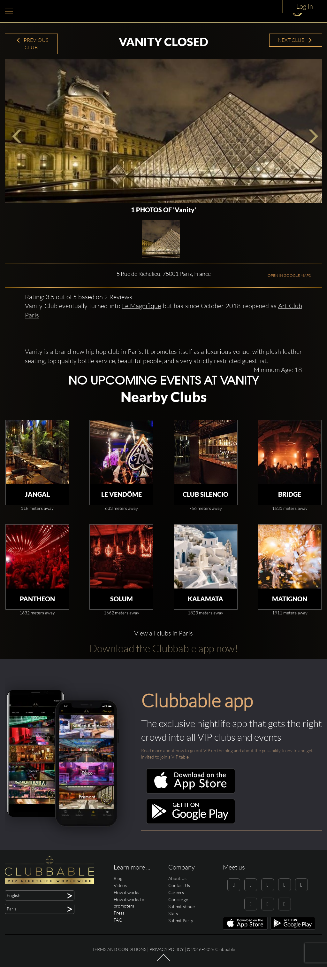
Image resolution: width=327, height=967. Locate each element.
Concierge (178, 899)
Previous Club (32, 44)
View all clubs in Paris (163, 633)
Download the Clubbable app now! (163, 648)
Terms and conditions (119, 949)
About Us (177, 878)
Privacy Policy (166, 949)
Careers (176, 892)
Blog (118, 878)
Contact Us (179, 885)
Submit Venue (181, 906)
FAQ (118, 920)
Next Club (295, 40)
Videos (120, 885)
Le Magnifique (141, 306)
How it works (126, 892)
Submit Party (180, 920)
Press (119, 913)
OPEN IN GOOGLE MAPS (289, 275)
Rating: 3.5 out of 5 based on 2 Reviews (78, 297)
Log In (304, 6)
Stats (173, 913)
